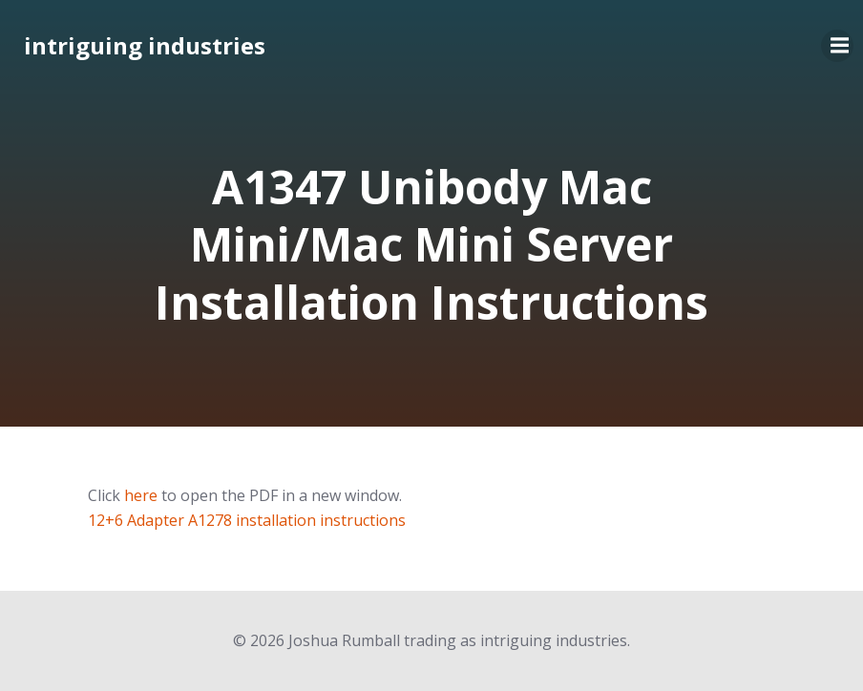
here (141, 495)
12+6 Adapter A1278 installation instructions (247, 520)
